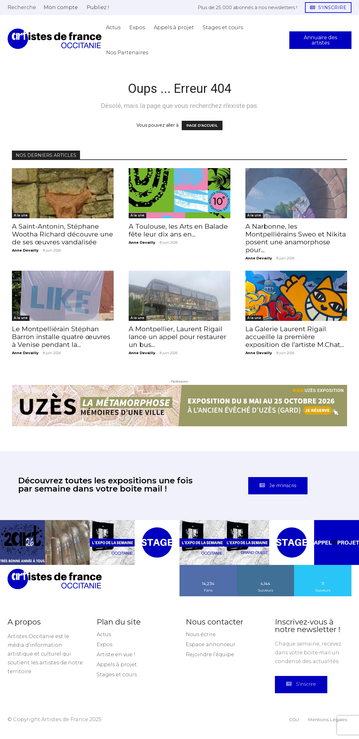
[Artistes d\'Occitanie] (55, 39)
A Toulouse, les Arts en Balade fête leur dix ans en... (178, 230)
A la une (21, 215)
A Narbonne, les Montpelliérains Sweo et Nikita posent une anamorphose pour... (295, 238)
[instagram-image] (22, 548)
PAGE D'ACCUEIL (202, 125)
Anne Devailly (25, 250)
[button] (22, 7)
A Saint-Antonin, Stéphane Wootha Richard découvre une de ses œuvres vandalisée (62, 234)
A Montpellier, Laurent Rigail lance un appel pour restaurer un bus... (177, 336)
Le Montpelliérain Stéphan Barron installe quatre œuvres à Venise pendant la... (61, 336)
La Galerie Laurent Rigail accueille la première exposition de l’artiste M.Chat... (294, 336)
